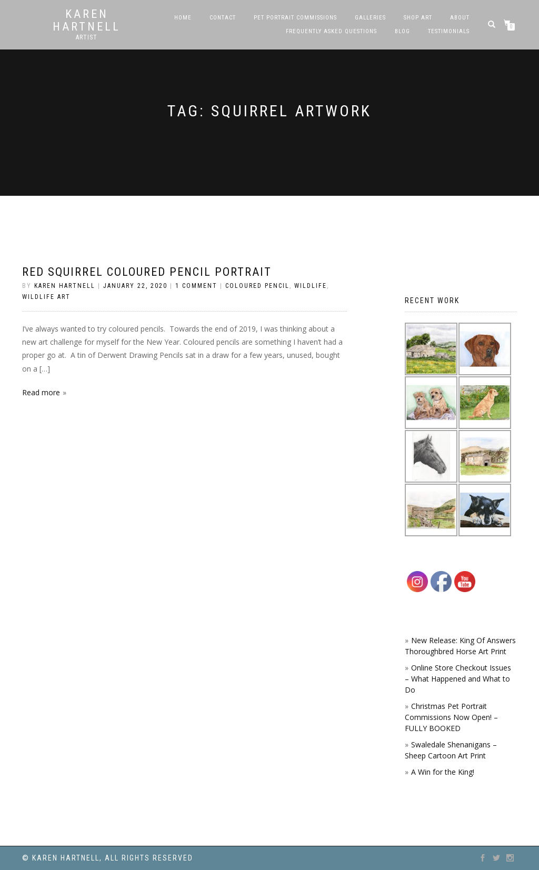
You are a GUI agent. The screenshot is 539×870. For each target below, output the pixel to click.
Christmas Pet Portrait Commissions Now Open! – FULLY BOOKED (451, 717)
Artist (86, 37)
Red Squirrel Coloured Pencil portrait (147, 271)
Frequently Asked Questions (331, 31)
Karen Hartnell (87, 20)
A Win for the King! (442, 772)
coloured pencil (257, 285)
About (460, 17)
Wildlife (310, 285)
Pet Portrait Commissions (295, 17)
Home (183, 17)
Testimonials (449, 31)
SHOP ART (418, 17)
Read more (41, 392)
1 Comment (196, 285)
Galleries (370, 17)
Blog (402, 31)
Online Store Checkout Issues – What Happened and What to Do (458, 679)
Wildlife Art (46, 297)
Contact (222, 17)
